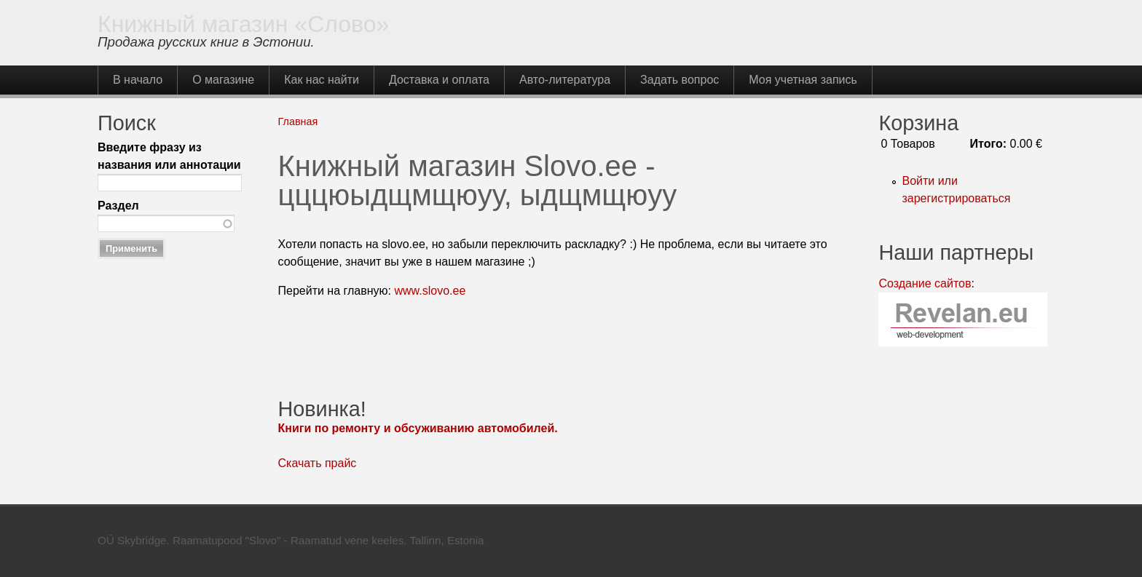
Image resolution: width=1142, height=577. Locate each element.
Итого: (988, 144)
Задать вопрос (679, 79)
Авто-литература (564, 79)
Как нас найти (321, 79)
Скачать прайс (317, 463)
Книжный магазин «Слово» (243, 24)
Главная (298, 121)
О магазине (223, 79)
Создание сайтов (924, 283)
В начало (137, 79)
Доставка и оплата (439, 79)
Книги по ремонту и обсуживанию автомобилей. (418, 428)
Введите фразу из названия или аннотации (169, 156)
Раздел (118, 205)
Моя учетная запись (803, 79)
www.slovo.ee (429, 290)
